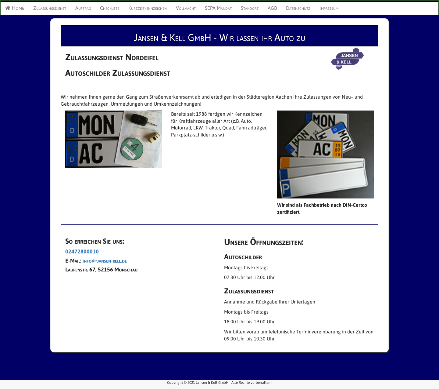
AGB (272, 8)
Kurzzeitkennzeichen (147, 8)
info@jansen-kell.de (105, 260)
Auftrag (83, 8)
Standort (250, 8)
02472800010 (82, 251)
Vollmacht (186, 8)
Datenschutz (298, 8)
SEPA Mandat (218, 8)
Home (14, 8)
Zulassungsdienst (49, 8)
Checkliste (109, 8)
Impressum (328, 8)
